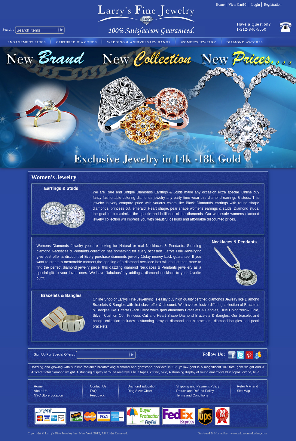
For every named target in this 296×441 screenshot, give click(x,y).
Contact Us (98, 386)
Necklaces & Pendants (234, 241)
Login (255, 4)
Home (220, 4)
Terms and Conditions (192, 395)
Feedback (97, 395)
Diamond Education (142, 386)
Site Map (243, 391)
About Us (40, 391)
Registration (273, 4)
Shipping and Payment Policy (197, 386)
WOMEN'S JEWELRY (198, 42)
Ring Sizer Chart (140, 391)
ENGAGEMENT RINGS (27, 42)
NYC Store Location (48, 395)
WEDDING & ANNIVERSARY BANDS (139, 42)
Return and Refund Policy (195, 391)
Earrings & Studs (61, 188)
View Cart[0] (237, 4)
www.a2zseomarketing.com (248, 433)
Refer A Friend (247, 386)
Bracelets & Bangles (61, 295)
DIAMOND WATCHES (245, 42)
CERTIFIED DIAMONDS (76, 42)
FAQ (93, 391)
